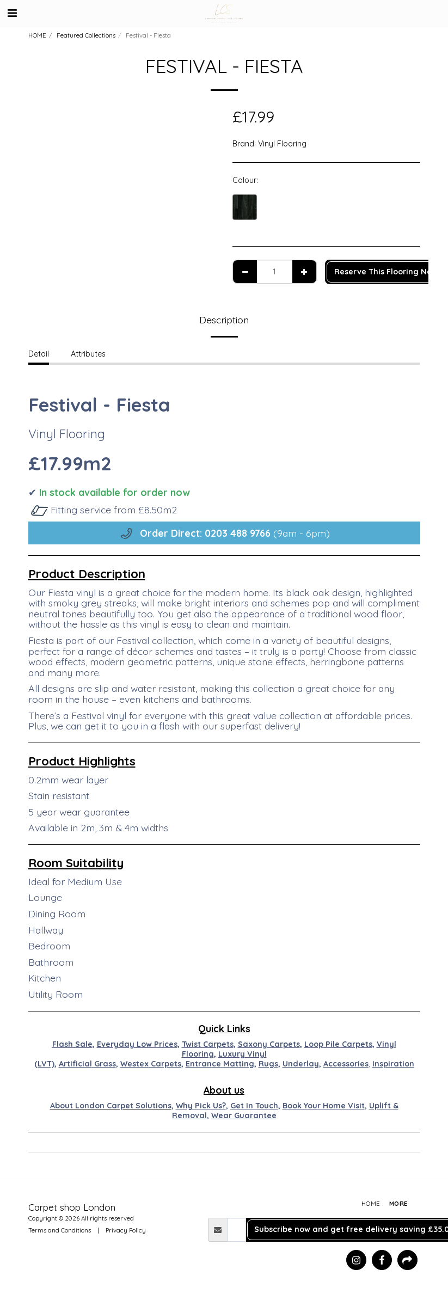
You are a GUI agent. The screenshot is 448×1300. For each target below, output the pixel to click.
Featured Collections (86, 35)
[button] (12, 12)
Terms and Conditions (59, 1230)
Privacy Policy (126, 1230)
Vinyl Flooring (282, 144)
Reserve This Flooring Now (386, 272)
